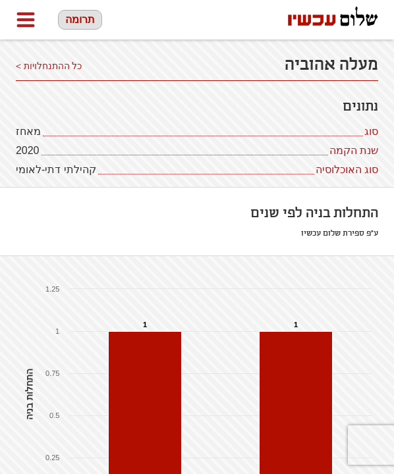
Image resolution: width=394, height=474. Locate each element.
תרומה (80, 19)
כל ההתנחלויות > (49, 66)
